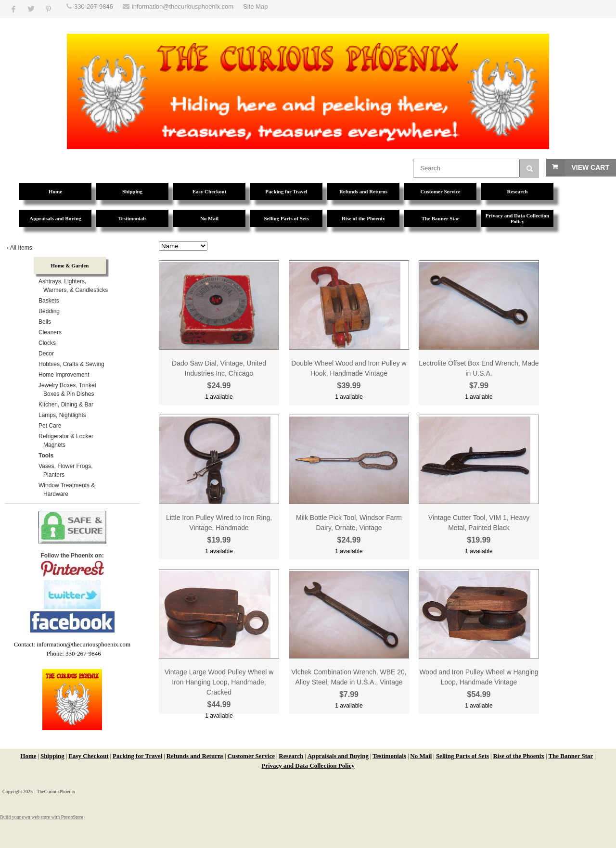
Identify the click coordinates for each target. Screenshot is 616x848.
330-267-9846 (93, 6)
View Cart (590, 167)
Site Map (255, 6)
